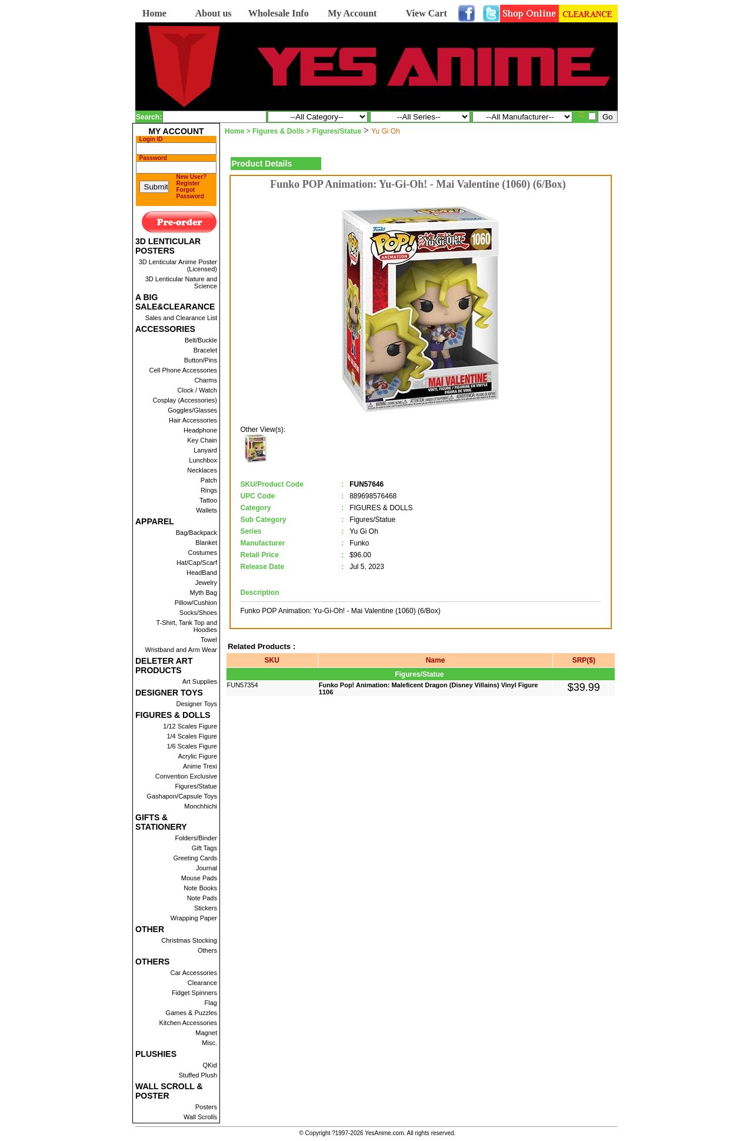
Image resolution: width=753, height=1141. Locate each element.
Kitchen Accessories (188, 1022)
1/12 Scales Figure (190, 726)
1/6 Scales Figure (191, 746)
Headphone (200, 430)
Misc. (209, 1042)
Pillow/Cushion (196, 602)
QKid (210, 1065)
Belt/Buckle (201, 340)
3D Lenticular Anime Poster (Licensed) (178, 265)
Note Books (200, 887)
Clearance (202, 982)
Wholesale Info (278, 13)
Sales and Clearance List (181, 317)
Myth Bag (203, 592)
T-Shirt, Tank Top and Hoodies (186, 626)
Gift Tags (204, 847)
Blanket (206, 542)
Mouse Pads (199, 877)
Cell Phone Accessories (183, 370)
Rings (209, 490)
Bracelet (205, 350)
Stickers (205, 908)
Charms (205, 380)
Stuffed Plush (198, 1075)
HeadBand (201, 572)
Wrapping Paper (194, 918)
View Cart (426, 13)
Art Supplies (199, 681)
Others (207, 950)
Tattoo (208, 500)
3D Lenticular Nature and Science (181, 282)
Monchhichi (200, 806)
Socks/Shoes (198, 612)
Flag (211, 1002)
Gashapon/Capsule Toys (181, 796)
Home (154, 13)
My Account (352, 13)
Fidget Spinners (194, 992)
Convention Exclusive (186, 776)
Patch (209, 480)
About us (213, 13)
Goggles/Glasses (192, 410)
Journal (206, 867)
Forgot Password (190, 193)
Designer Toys (197, 703)
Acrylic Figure (197, 756)
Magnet (206, 1032)
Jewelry (206, 582)
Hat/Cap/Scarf (196, 562)
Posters (206, 1106)
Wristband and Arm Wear (181, 649)
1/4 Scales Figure (191, 736)
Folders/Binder (196, 837)
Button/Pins (200, 360)
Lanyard (205, 450)
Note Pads (202, 898)
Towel (209, 639)
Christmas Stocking (189, 940)
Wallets (206, 510)
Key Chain (202, 440)
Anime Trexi (200, 766)
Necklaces (202, 470)
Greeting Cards (195, 857)
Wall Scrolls (200, 1116)
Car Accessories (194, 972)
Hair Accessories (193, 420)
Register (188, 183)
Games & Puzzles (191, 1012)
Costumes (202, 552)
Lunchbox (203, 460)
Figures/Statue (196, 786)
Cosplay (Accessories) (185, 400)
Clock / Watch (197, 390)
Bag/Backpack (196, 532)
